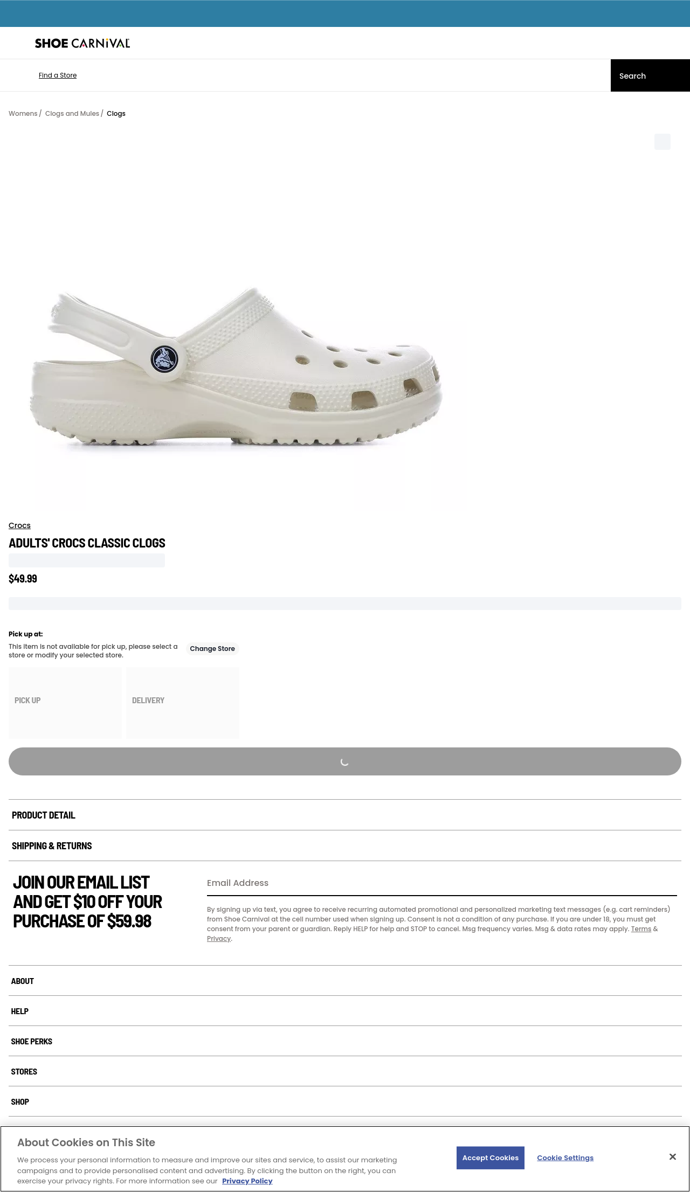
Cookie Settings (565, 1158)
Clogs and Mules (72, 113)
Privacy (219, 938)
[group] (65, 703)
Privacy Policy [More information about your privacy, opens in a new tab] (247, 1181)
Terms (641, 928)
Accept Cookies (491, 1158)
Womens (23, 113)
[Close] (673, 1157)
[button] (42, 75)
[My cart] (676, 43)
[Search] (650, 75)
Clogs (116, 113)
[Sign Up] (665, 884)
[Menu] (16, 43)
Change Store (213, 648)
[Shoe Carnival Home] (82, 43)
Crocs (20, 525)
